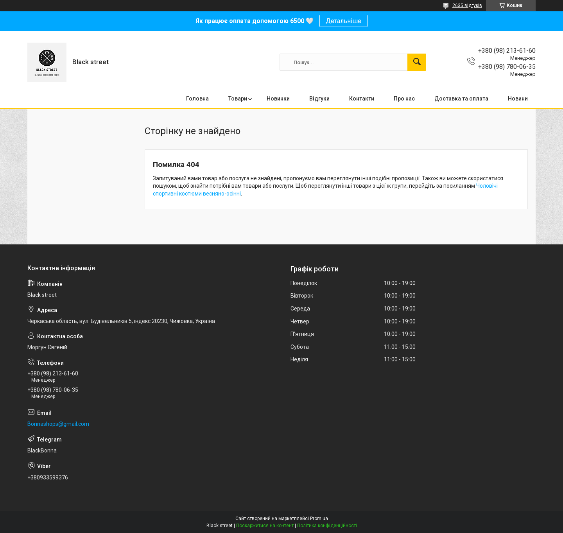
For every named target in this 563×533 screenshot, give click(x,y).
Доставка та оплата (461, 98)
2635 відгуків (467, 5)
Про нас (404, 98)
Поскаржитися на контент (265, 525)
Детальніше (343, 21)
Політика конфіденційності (327, 525)
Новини (518, 98)
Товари (237, 98)
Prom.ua (319, 518)
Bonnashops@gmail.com (58, 424)
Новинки (278, 98)
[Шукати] (416, 62)
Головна (197, 98)
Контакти (361, 98)
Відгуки (319, 98)
